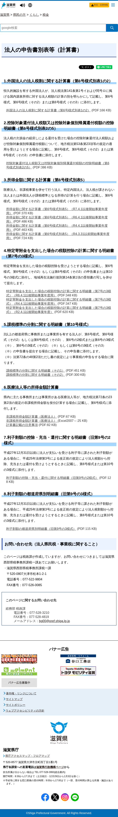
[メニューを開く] (113, 5)
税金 (46, 14)
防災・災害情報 (101, 5)
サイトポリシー (15, 704)
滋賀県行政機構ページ (50, 767)
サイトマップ (14, 699)
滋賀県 (5, 14)
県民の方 (19, 14)
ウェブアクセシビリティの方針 (25, 710)
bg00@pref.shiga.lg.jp (54, 621)
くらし (34, 14)
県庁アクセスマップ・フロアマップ (27, 755)
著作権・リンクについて (21, 693)
